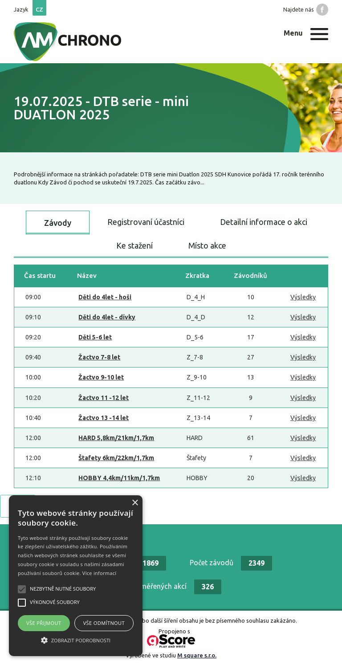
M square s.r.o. (196, 655)
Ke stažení (134, 245)
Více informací (99, 573)
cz (39, 9)
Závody (57, 222)
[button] (76, 640)
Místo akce (207, 245)
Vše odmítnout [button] (104, 623)
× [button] (134, 503)
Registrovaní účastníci (145, 221)
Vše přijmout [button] (43, 623)
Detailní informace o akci (263, 221)
